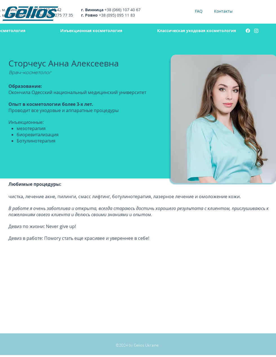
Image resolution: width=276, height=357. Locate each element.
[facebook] (248, 31)
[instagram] (256, 31)
